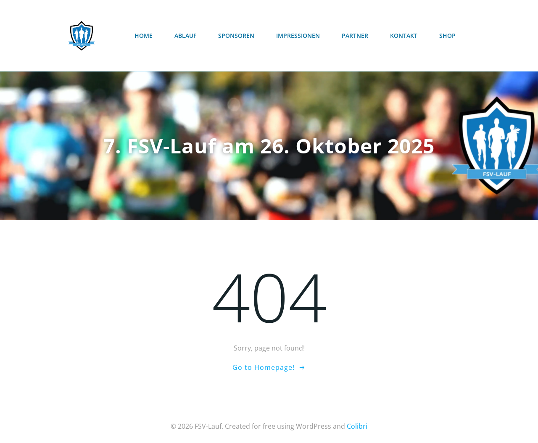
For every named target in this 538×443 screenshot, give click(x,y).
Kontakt (403, 36)
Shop (447, 36)
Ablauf (185, 36)
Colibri (357, 426)
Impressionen (298, 36)
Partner (355, 36)
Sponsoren (236, 36)
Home (143, 36)
